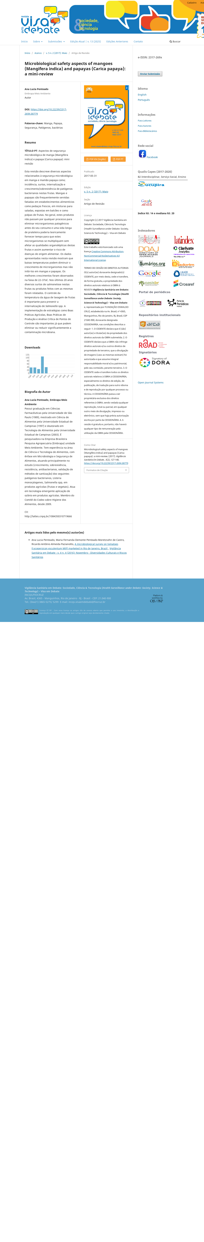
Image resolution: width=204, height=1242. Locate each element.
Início (24, 41)
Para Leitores (144, 120)
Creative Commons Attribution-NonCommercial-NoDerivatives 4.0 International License (104, 256)
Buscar (175, 41)
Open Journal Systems (151, 382)
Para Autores (144, 125)
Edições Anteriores (117, 41)
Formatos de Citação (97, 470)
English (142, 94)
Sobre (37, 41)
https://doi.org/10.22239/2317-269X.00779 (106, 463)
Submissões (55, 41)
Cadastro (192, 2)
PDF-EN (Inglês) (97, 159)
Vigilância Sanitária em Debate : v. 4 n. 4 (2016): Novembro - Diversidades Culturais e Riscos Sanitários (79, 553)
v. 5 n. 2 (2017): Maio (56, 53)
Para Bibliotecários (147, 131)
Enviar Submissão (150, 73)
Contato (138, 41)
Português (144, 99)
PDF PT (119, 159)
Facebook (152, 157)
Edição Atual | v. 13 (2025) (85, 41)
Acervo (38, 53)
